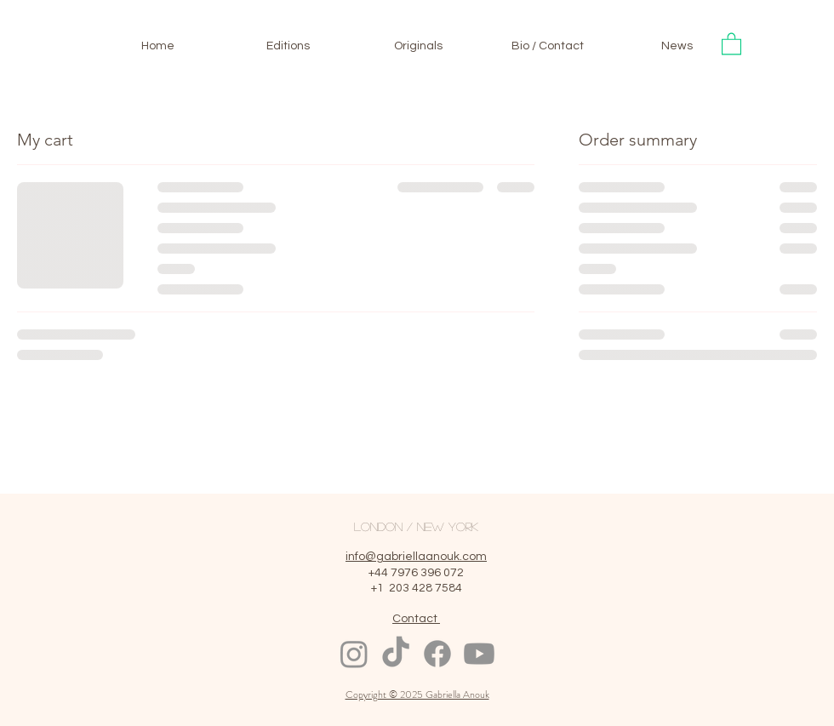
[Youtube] (479, 654)
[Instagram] (354, 654)
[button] (731, 42)
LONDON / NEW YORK (416, 526)
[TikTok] (396, 654)
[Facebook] (437, 654)
